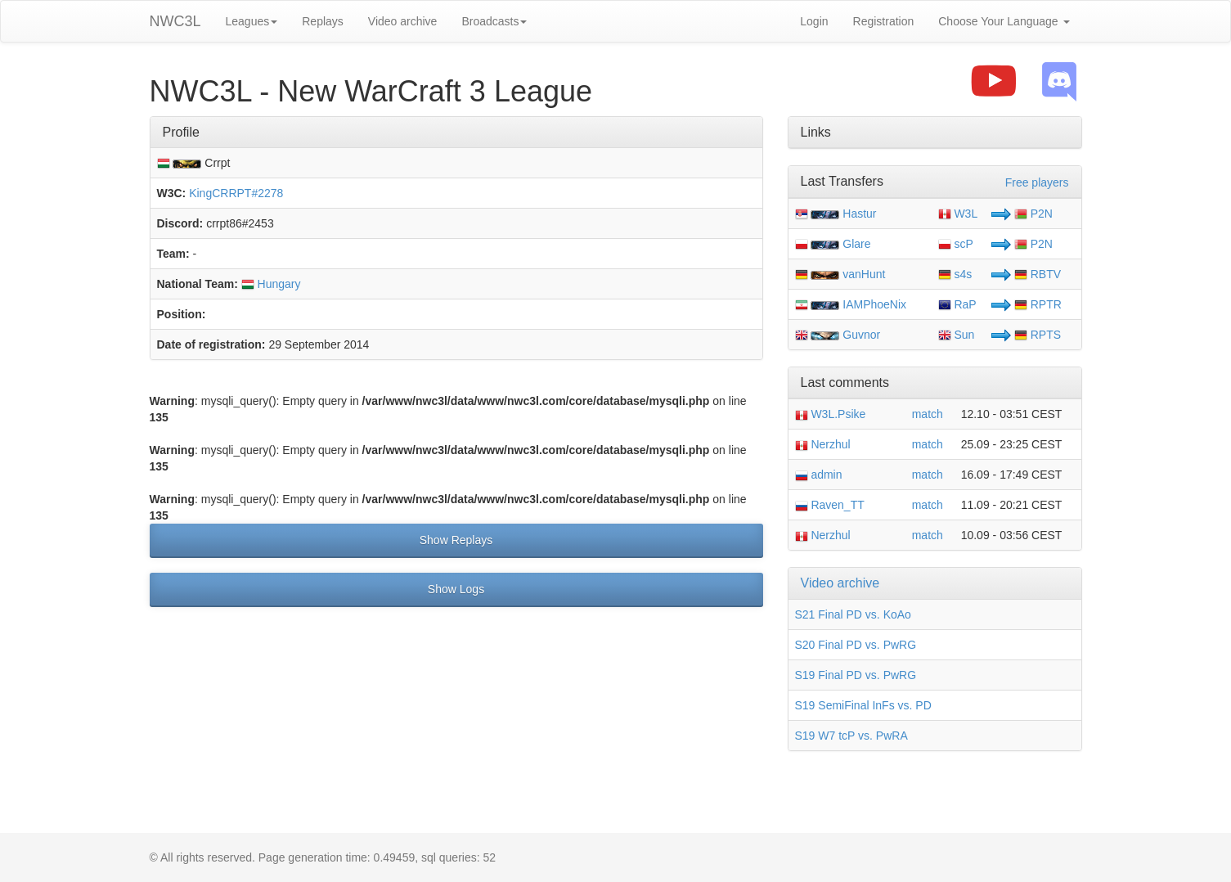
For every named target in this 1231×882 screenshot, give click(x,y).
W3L (958, 213)
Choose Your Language (1003, 21)
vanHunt (863, 274)
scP (955, 243)
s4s (955, 274)
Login (814, 21)
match (927, 414)
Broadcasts (494, 21)
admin (818, 474)
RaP (957, 304)
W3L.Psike (830, 414)
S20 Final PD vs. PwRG (856, 644)
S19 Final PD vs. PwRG (856, 675)
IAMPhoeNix (874, 304)
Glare (856, 243)
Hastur (859, 213)
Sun (956, 334)
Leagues (252, 21)
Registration (883, 21)
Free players (1037, 182)
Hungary (271, 283)
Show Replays (456, 540)
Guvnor (861, 334)
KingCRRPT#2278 (236, 193)
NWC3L (175, 21)
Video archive (403, 21)
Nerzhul (823, 444)
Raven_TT (830, 504)
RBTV (1037, 274)
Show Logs (456, 589)
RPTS (1037, 334)
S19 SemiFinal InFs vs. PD (863, 705)
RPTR (1038, 304)
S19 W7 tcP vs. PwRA (851, 735)
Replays (323, 21)
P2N (1033, 213)
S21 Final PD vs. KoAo (853, 614)
